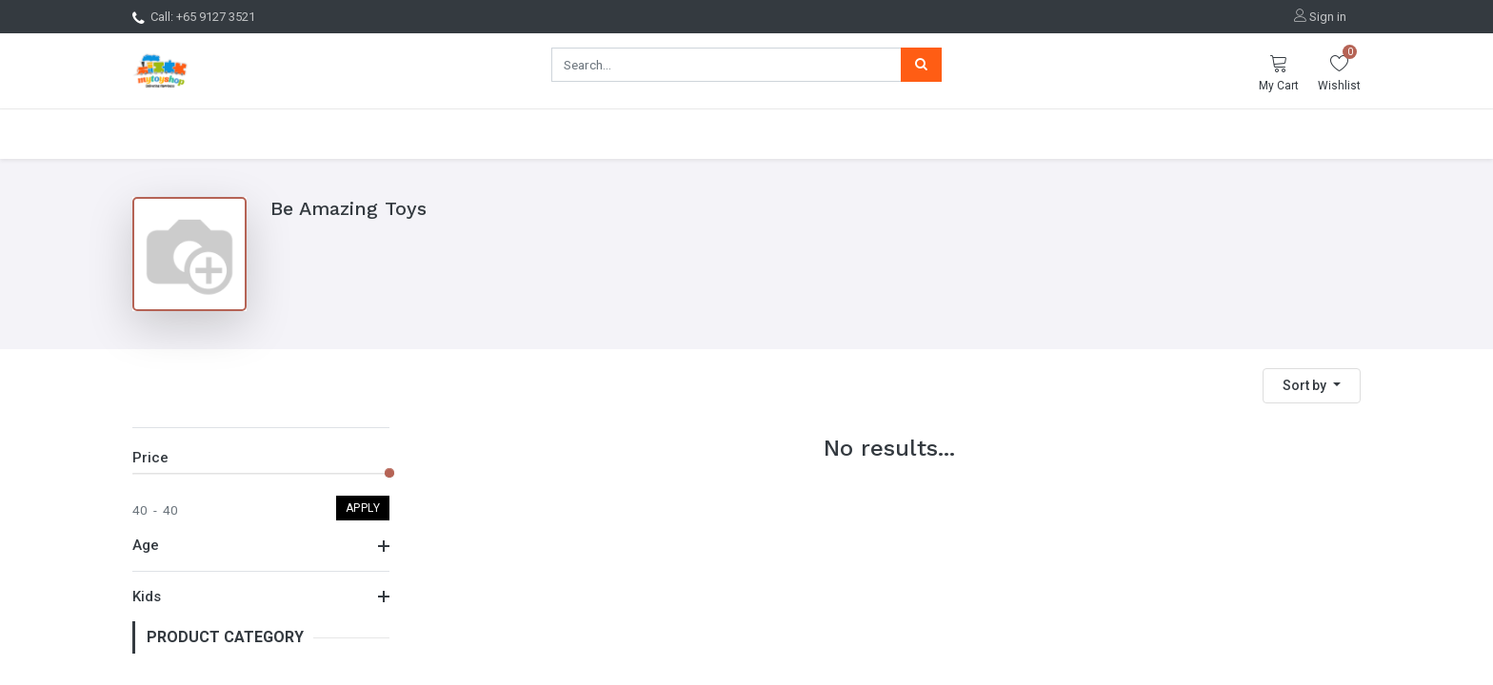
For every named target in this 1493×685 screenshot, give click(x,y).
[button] (1312, 385)
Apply (363, 520)
